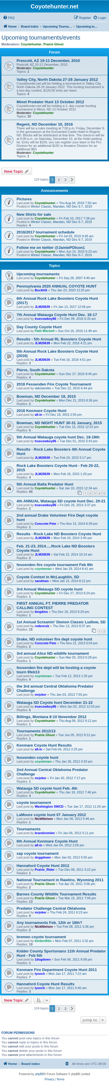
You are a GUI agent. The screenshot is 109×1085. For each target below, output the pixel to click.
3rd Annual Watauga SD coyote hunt (50, 589)
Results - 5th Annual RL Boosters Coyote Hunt (59, 339)
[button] (72, 179)
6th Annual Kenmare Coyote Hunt (47, 841)
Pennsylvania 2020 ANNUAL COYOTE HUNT (57, 286)
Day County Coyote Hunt (39, 327)
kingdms (41, 611)
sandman (42, 581)
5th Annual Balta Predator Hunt (45, 484)
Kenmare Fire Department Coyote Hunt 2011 (57, 970)
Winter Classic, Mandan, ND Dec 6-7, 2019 (61, 206)
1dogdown (43, 959)
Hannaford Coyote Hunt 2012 (43, 865)
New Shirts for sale (34, 214)
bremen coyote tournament (41, 937)
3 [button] (65, 179)
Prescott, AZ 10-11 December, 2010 (48, 60)
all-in (38, 414)
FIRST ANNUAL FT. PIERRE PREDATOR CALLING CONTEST (53, 605)
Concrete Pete (45, 523)
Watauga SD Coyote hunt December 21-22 (55, 702)
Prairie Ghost (53, 44)
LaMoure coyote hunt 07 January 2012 (51, 815)
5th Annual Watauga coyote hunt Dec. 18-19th (58, 437)
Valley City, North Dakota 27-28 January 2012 (57, 79)
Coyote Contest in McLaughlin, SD (48, 577)
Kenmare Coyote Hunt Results (44, 745)
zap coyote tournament (37, 853)
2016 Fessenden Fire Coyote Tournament (54, 384)
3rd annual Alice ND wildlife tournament (53, 653)
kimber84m (43, 941)
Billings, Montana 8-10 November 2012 (51, 717)
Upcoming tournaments (38, 274)
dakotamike (43, 388)
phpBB (39, 1074)
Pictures (24, 199)
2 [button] (59, 179)
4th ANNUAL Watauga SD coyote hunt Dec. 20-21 (61, 501)
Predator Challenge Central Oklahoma (51, 908)
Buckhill (41, 290)
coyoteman (43, 568)
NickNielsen (44, 818)
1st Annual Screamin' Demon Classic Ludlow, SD (61, 622)
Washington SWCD (49, 806)
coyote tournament (34, 802)
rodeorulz (42, 626)
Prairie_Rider (44, 869)
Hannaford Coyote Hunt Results (45, 984)
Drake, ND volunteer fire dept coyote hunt (54, 639)
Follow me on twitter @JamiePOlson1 (51, 247)
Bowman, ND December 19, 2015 (46, 396)
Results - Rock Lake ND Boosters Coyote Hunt (59, 534)
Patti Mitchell (44, 331)
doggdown (43, 857)
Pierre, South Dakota (35, 370)
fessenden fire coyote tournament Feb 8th (55, 565)
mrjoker (40, 694)
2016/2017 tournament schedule (45, 232)
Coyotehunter (31, 44)
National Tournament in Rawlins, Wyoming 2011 (60, 880)
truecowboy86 (45, 318)
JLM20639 (42, 306)
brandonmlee (45, 833)
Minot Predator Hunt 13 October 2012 (50, 102)
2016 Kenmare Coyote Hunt (42, 410)
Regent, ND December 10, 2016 (45, 124)
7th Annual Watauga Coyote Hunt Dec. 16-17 (57, 315)
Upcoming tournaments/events (40, 37)
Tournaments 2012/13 (36, 731)
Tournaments (29, 829)
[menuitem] (9, 17)
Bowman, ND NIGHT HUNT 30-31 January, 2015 (59, 423)
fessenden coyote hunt (37, 757)
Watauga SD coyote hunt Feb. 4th (47, 788)
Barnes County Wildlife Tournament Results (56, 894)
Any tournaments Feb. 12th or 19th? (49, 922)
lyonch (40, 973)
